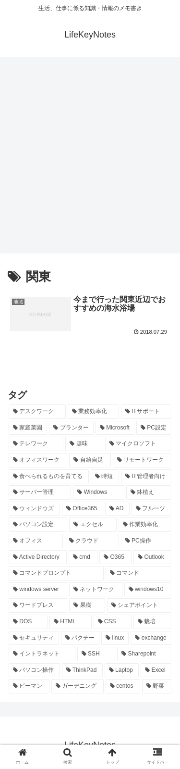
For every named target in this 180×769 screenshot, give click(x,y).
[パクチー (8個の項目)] (80, 638)
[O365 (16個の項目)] (115, 557)
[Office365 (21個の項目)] (82, 509)
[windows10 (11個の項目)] (147, 589)
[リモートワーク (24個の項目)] (142, 460)
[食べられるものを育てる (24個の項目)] (49, 476)
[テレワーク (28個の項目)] (36, 444)
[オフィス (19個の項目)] (36, 541)
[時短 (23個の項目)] (105, 476)
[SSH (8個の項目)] (96, 654)
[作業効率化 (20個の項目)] (145, 524)
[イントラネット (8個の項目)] (42, 654)
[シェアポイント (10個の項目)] (139, 605)
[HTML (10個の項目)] (70, 622)
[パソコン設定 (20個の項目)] (38, 524)
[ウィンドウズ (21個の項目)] (34, 509)
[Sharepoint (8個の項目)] (144, 654)
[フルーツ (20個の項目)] (151, 509)
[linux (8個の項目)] (115, 638)
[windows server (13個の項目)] (38, 589)
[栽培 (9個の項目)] (152, 622)
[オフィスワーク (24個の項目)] (38, 460)
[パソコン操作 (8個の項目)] (34, 670)
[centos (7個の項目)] (123, 686)
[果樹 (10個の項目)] (87, 605)
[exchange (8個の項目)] (151, 638)
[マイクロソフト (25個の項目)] (138, 444)
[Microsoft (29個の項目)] (115, 428)
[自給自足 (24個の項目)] (89, 460)
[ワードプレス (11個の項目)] (38, 605)
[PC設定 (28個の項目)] (153, 428)
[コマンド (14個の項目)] (139, 573)
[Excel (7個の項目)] (156, 670)
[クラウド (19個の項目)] (92, 541)
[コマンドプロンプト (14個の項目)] (56, 573)
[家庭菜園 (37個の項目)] (28, 428)
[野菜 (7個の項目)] (156, 686)
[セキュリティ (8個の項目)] (34, 638)
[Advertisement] (90, 158)
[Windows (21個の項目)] (98, 492)
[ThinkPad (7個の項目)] (82, 670)
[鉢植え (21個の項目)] (148, 492)
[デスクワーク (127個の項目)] (37, 411)
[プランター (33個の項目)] (71, 428)
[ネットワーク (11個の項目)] (95, 589)
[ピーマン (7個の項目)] (29, 686)
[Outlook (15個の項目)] (152, 557)
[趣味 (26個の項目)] (84, 444)
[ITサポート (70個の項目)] (146, 411)
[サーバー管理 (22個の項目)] (40, 492)
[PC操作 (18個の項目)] (146, 541)
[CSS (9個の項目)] (113, 622)
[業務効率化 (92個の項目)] (93, 411)
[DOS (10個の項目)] (28, 622)
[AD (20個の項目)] (117, 509)
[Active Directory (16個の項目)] (38, 557)
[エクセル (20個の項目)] (92, 524)
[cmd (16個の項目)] (83, 557)
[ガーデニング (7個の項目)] (77, 686)
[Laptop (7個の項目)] (122, 670)
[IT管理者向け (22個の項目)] (146, 476)
